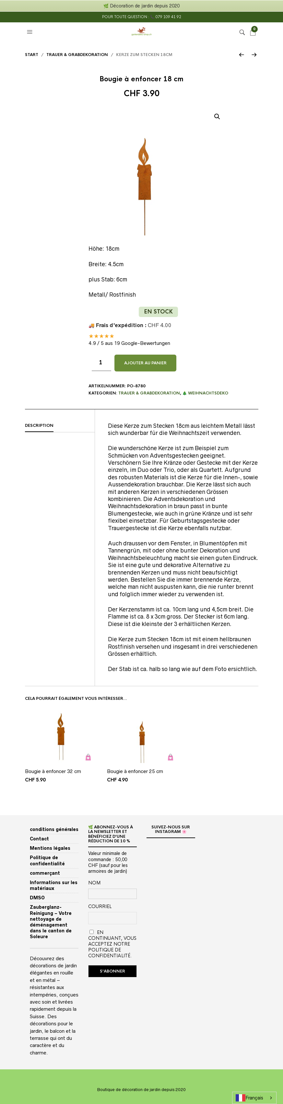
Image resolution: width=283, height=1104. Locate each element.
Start (31, 54)
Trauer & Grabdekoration (77, 54)
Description (39, 425)
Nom (94, 883)
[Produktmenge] (101, 363)
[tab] (60, 426)
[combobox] (254, 1098)
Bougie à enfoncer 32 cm (53, 771)
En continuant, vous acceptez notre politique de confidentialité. (112, 944)
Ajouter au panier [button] (88, 757)
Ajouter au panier (145, 363)
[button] (30, 32)
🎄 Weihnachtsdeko (205, 393)
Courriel (100, 906)
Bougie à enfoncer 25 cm (135, 771)
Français (249, 1098)
